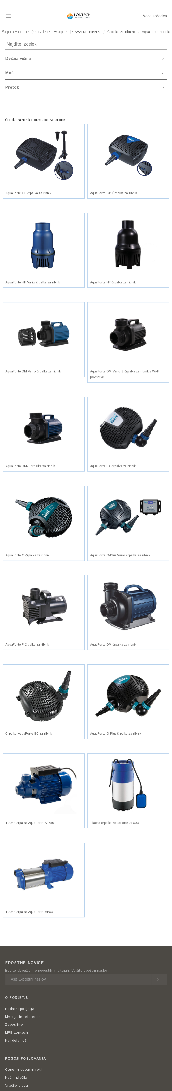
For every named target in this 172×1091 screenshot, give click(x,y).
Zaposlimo (14, 1024)
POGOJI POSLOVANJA (25, 1058)
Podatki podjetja (19, 1008)
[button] (43, 155)
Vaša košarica (155, 16)
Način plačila (16, 1077)
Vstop (58, 32)
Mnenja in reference (23, 1016)
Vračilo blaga (16, 1085)
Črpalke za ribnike (121, 32)
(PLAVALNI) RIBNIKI (85, 32)
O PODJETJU (17, 997)
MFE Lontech (16, 1032)
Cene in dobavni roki (23, 1069)
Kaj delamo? (16, 1040)
